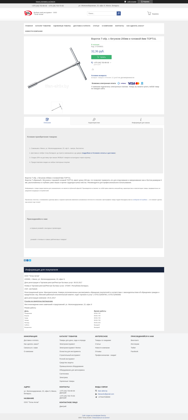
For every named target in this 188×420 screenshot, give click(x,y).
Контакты (119, 26)
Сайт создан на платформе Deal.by (94, 415)
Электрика (63, 377)
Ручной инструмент (67, 359)
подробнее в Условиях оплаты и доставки (98, 153)
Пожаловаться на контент (101, 418)
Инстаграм (135, 344)
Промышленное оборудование (71, 366)
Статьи (96, 26)
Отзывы (98, 351)
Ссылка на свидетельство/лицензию (38, 301)
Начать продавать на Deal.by (45, 2)
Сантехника (64, 374)
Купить (103, 57)
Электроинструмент (67, 344)
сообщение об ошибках (140, 199)
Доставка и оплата (81, 26)
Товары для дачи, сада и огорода (72, 340)
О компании (107, 26)
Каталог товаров (43, 26)
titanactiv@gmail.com (106, 394)
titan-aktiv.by (102, 391)
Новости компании (33, 31)
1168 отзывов (131, 2)
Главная (29, 26)
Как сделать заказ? (135, 26)
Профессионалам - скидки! (105, 355)
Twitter (133, 348)
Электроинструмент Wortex (70, 348)
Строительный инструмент (69, 355)
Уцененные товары (62, 26)
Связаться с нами (31, 348)
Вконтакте (135, 340)
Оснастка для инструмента (69, 351)
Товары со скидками (103, 340)
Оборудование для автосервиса (72, 370)
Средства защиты (66, 363)
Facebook (134, 351)
